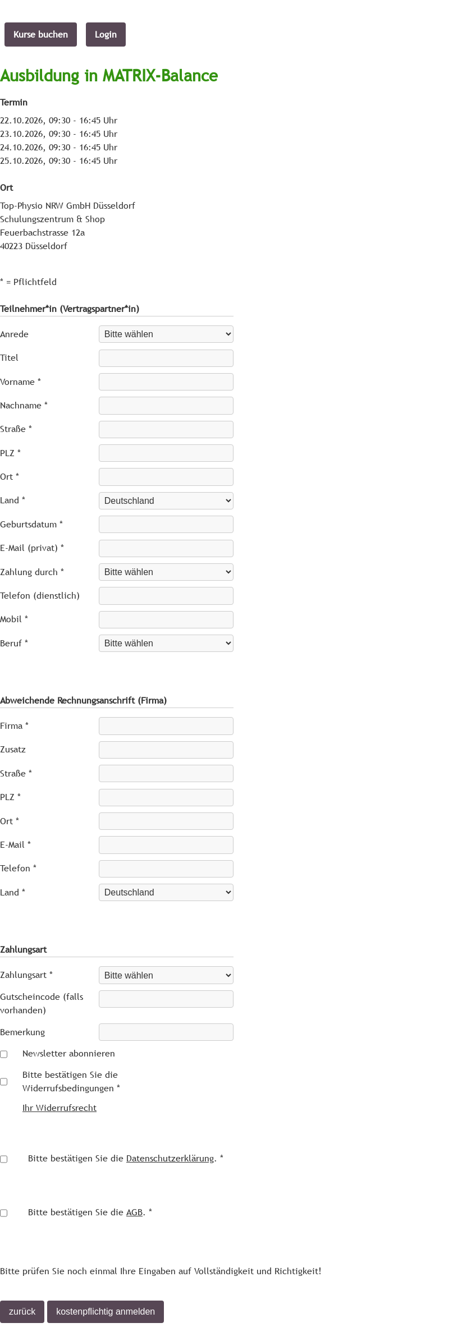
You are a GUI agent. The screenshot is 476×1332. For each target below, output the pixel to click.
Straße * (16, 429)
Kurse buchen (40, 34)
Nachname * (24, 405)
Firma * (14, 725)
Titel (9, 357)
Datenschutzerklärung (170, 1158)
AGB (134, 1212)
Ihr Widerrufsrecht (59, 1108)
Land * (12, 500)
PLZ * (10, 453)
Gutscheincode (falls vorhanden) (41, 1003)
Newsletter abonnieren (68, 1053)
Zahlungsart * (26, 975)
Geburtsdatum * (31, 524)
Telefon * (18, 868)
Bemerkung (22, 1032)
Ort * (9, 476)
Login (106, 34)
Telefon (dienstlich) (40, 595)
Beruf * (14, 643)
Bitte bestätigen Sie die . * (125, 1158)
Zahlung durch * (32, 572)
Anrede (14, 334)
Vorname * (20, 381)
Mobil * (14, 619)
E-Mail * (15, 844)
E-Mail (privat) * (32, 548)
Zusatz (13, 749)
